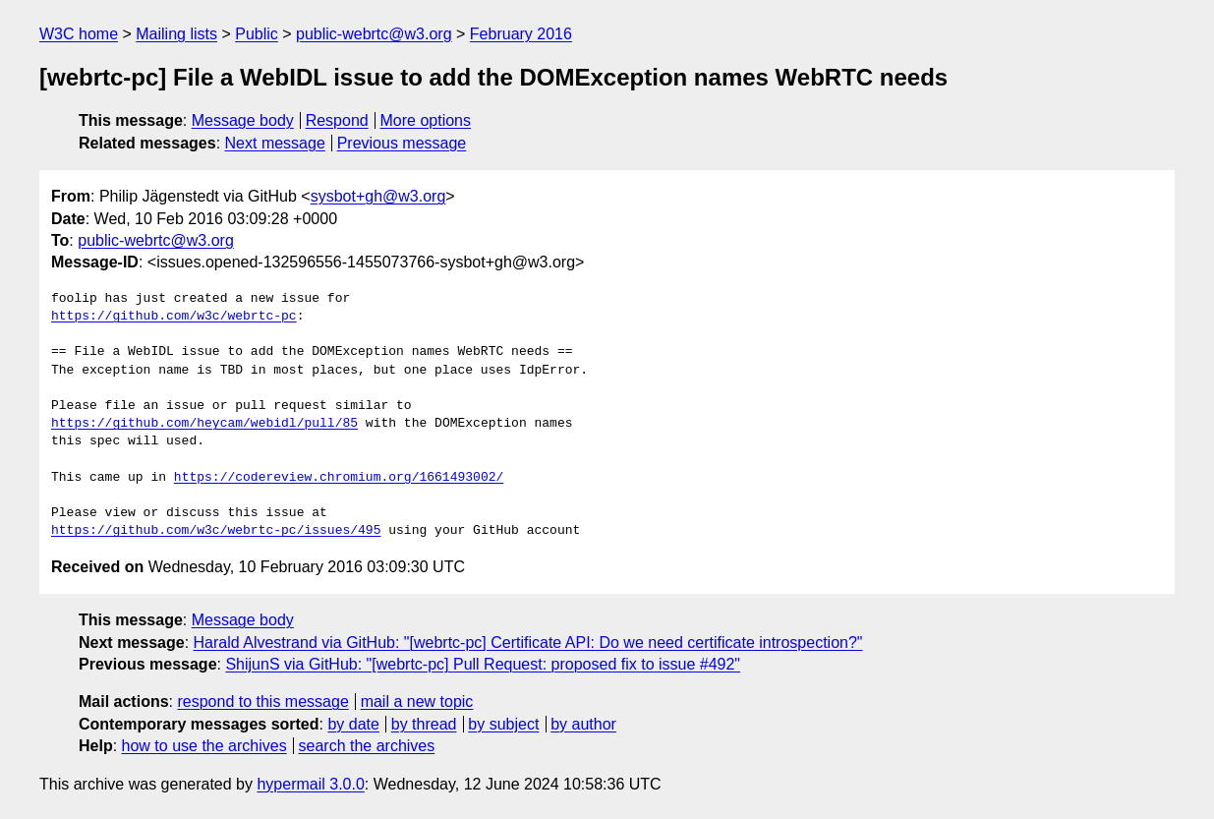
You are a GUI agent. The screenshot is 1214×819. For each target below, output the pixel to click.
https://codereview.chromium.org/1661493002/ (338, 478)
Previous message (402, 143)
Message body (243, 120)
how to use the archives (204, 745)
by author (583, 724)
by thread (424, 724)
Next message (275, 143)
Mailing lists (176, 34)
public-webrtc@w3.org (374, 34)
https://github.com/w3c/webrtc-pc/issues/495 (215, 531)
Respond (337, 120)
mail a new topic (417, 701)
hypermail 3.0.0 (310, 784)
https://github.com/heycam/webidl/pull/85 (204, 424)
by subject (503, 724)
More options (426, 120)
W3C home (78, 34)
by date (352, 724)
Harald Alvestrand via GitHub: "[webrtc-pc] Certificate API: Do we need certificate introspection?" (528, 642)
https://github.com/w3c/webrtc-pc (174, 316)
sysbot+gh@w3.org (378, 196)
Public (256, 34)
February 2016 (521, 34)
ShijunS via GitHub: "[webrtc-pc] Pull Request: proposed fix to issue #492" (482, 664)
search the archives (367, 745)
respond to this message (262, 701)
